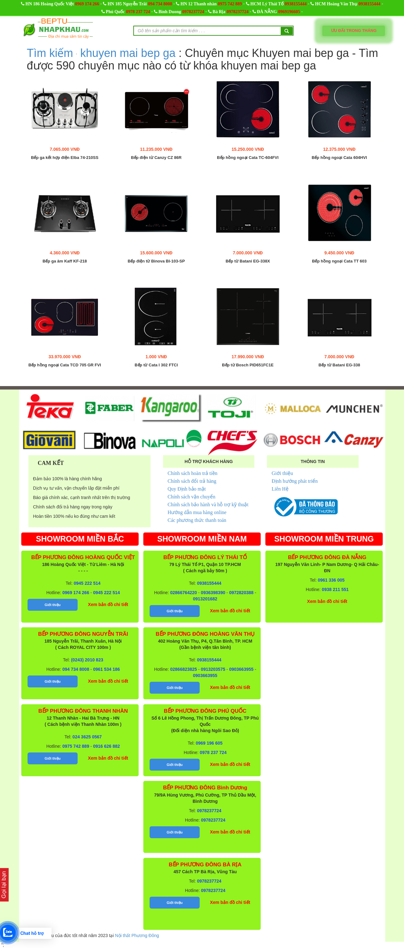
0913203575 (213, 669)
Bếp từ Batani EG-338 (339, 365)
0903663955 (241, 669)
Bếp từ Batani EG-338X (248, 261)
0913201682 (205, 598)
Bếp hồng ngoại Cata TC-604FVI (248, 157)
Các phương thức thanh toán (197, 520)
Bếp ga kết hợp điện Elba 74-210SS (64, 157)
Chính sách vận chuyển (192, 496)
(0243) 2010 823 (87, 659)
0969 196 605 (209, 743)
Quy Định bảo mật (187, 489)
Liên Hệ (280, 489)
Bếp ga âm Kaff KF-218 (65, 261)
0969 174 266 (87, 4)
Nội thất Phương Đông (137, 935)
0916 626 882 (106, 746)
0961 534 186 (106, 669)
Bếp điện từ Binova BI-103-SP (156, 261)
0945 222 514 (87, 583)
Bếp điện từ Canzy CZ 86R (156, 157)
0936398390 (213, 592)
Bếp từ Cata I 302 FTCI (156, 365)
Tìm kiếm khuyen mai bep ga (103, 53)
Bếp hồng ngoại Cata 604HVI (339, 157)
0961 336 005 (331, 580)
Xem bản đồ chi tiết (108, 604)
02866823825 (183, 669)
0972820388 (241, 592)
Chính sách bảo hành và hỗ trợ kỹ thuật (208, 504)
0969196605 (289, 11)
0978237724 (193, 11)
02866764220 (183, 592)
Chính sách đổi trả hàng (192, 481)
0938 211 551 (335, 589)
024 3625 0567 (87, 736)
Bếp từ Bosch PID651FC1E (248, 365)
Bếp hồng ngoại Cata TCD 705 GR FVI (64, 365)
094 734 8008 (160, 4)
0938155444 (296, 4)
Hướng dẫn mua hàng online (197, 512)
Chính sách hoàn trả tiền (192, 473)
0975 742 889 (230, 4)
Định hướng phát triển (295, 481)
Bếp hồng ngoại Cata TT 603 (339, 261)
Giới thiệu (282, 473)
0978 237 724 (138, 11)
